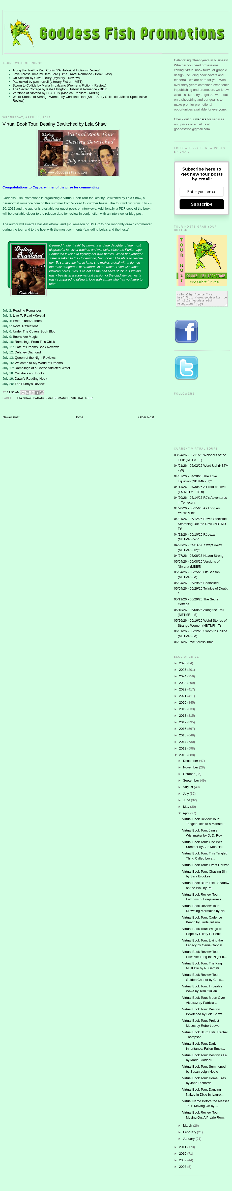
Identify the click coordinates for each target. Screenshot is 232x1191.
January (189, 1139)
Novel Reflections (25, 326)
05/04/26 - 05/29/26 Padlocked (196, 583)
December (191, 761)
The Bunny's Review (29, 384)
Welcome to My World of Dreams (39, 363)
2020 (183, 702)
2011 (183, 1147)
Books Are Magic (25, 337)
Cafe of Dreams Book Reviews (37, 347)
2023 (183, 683)
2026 (183, 663)
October (189, 774)
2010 (183, 1153)
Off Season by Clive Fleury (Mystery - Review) (46, 78)
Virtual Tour (82, 398)
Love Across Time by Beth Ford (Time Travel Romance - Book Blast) (62, 74)
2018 (183, 715)
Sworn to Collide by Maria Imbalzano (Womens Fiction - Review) (59, 85)
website (201, 119)
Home (79, 417)
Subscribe (202, 204)
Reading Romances (27, 310)
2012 (183, 755)
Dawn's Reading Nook (31, 378)
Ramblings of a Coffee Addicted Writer (42, 368)
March (188, 1125)
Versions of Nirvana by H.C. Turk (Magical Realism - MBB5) (56, 93)
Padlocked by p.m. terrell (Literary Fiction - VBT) (47, 82)
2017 (183, 722)
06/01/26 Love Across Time (194, 642)
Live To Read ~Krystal (29, 315)
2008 (183, 1167)
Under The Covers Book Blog (34, 331)
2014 (183, 742)
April (186, 813)
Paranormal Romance (51, 398)
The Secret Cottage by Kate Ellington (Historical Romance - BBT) (60, 89)
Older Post (146, 417)
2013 (183, 748)
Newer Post (11, 417)
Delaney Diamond (28, 352)
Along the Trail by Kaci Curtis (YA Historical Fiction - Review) (56, 70)
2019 (183, 709)
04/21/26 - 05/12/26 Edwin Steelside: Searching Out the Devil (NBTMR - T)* (201, 524)
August (188, 787)
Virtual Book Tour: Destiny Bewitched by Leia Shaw (54, 124)
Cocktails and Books (29, 373)
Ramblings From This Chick (35, 342)
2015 (183, 735)
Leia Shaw (24, 398)
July (186, 793)
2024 (183, 676)
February (190, 1132)
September (191, 780)
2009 (183, 1160)
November (191, 767)
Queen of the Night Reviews (35, 357)
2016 (183, 729)
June (187, 800)
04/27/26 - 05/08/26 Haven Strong (198, 556)
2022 (183, 689)
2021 (183, 696)
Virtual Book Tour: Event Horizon (205, 865)
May (186, 807)
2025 (183, 670)
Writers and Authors (27, 321)
